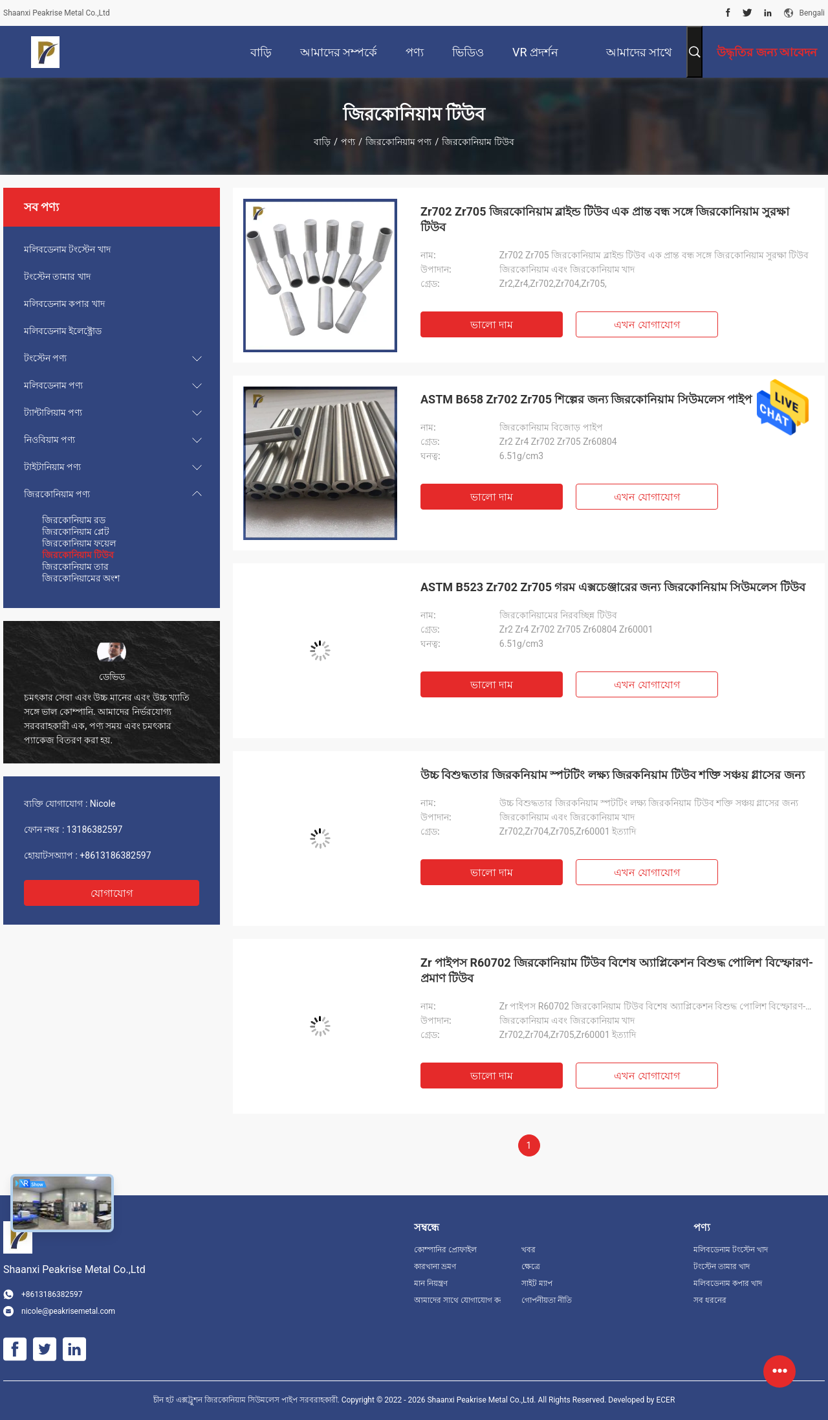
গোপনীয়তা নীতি (546, 1300)
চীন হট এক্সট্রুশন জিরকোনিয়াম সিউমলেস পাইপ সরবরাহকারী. (247, 1399)
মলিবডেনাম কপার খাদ (64, 304)
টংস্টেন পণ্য (45, 358)
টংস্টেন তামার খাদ (57, 276)
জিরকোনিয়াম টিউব (78, 555)
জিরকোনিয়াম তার (75, 566)
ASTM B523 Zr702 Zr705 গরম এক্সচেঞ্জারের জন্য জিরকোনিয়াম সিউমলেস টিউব (612, 587)
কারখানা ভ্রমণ (435, 1266)
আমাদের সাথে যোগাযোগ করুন (457, 1300)
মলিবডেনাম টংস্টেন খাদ (67, 249)
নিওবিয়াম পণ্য (49, 439)
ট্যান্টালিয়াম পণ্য (53, 412)
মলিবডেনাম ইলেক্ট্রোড (63, 331)
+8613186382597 (115, 855)
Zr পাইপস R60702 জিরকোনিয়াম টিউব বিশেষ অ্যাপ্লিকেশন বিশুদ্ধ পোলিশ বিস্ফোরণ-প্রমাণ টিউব (616, 970)
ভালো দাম (491, 325)
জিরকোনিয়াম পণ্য (398, 142)
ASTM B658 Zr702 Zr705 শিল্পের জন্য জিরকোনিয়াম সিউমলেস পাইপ (586, 399)
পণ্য (348, 142)
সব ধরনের (709, 1300)
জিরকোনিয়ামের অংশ (81, 578)
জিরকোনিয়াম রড (73, 520)
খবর (528, 1249)
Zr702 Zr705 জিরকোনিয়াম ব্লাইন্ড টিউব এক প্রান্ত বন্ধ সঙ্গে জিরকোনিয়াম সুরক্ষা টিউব (604, 219)
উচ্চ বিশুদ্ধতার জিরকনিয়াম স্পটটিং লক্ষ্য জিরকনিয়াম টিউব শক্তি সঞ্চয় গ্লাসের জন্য (612, 775)
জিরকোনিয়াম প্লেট (75, 531)
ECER (665, 1399)
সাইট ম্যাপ (536, 1283)
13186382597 (95, 829)
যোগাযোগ (112, 893)
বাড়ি (322, 142)
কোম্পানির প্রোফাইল (445, 1249)
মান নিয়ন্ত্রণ (431, 1283)
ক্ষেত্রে (530, 1266)
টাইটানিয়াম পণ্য (52, 467)
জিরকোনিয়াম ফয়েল (79, 543)
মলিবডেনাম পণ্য (53, 385)
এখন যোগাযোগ (647, 325)
